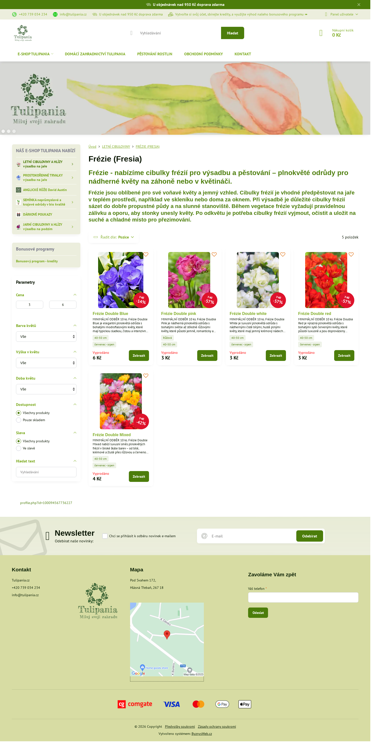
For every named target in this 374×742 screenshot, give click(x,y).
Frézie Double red (314, 314)
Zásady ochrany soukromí (217, 726)
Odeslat (258, 612)
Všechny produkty (33, 413)
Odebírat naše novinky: (74, 540)
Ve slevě (25, 448)
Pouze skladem (30, 420)
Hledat (232, 32)
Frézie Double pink (178, 314)
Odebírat (309, 536)
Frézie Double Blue (110, 314)
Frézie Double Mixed (112, 435)
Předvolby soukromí (180, 726)
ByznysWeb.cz (202, 733)
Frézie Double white (248, 314)
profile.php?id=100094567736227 (46, 503)
